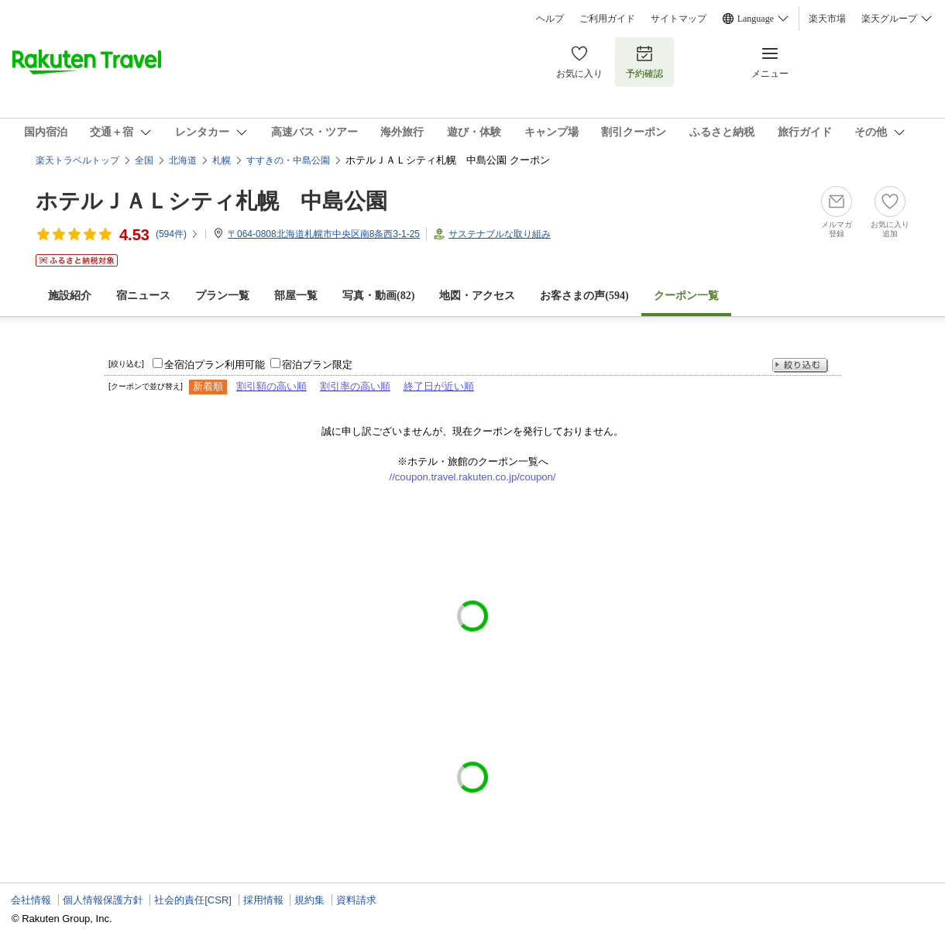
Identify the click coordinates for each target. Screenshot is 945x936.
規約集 (309, 900)
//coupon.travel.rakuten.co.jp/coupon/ (473, 477)
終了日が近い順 (439, 386)
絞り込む (800, 365)
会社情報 (31, 900)
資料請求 (356, 900)
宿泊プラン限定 (317, 364)
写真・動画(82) (378, 295)
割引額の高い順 (271, 386)
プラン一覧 (222, 295)
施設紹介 (69, 295)
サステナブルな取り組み (499, 234)
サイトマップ (678, 18)
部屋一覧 (296, 295)
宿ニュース (143, 295)
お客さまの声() (584, 295)
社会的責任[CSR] (193, 900)
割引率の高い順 (355, 386)
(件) (177, 234)
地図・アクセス (477, 295)
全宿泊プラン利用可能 (214, 364)
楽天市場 (827, 18)
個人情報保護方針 (103, 900)
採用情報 (263, 900)
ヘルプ (550, 18)
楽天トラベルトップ (77, 160)
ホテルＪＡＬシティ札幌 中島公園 (211, 201)
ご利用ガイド (607, 18)
